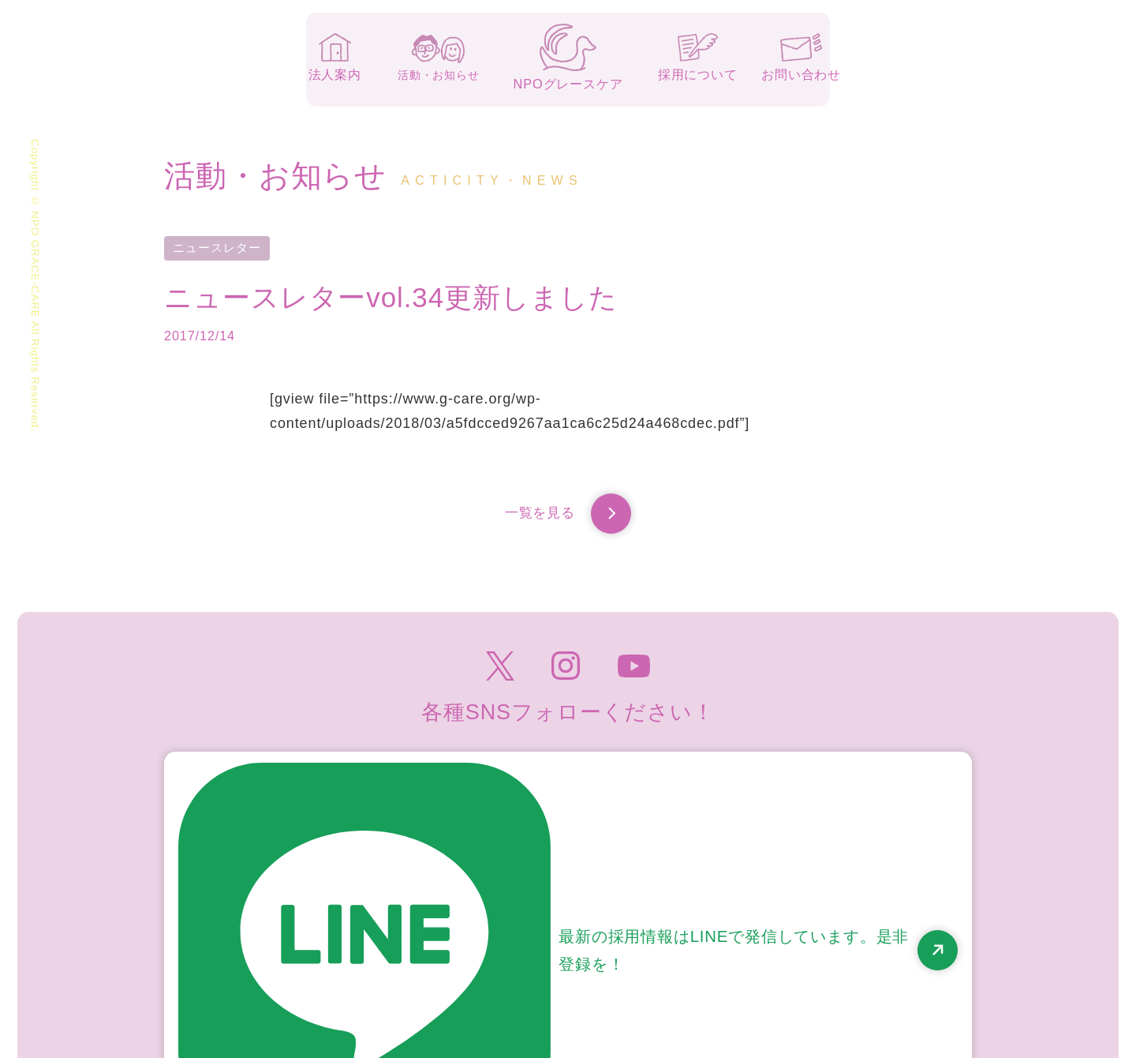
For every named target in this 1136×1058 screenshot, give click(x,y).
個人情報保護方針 (716, 968)
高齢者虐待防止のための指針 (880, 968)
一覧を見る (568, 517)
